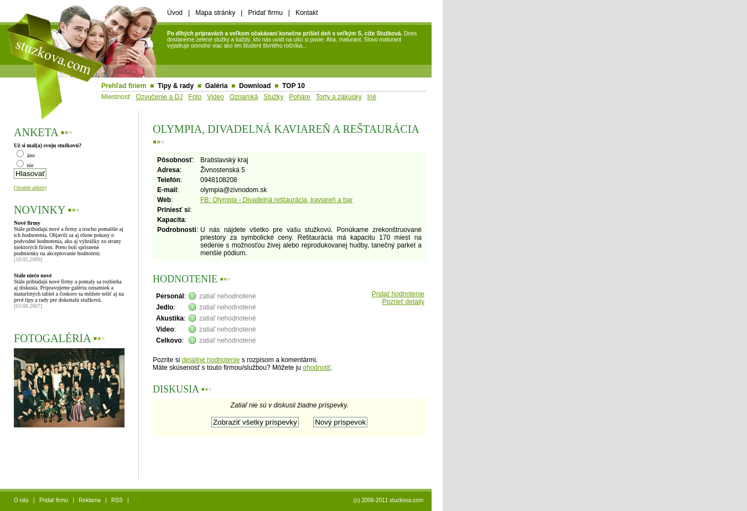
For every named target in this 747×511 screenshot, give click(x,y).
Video (215, 97)
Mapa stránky (215, 13)
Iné (371, 97)
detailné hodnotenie (211, 360)
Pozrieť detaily (403, 302)
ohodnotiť (317, 367)
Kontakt (306, 13)
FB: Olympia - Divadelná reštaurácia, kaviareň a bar (276, 200)
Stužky (273, 97)
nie (25, 165)
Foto (194, 97)
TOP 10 (293, 86)
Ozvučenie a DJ (159, 97)
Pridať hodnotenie (398, 294)
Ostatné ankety (30, 187)
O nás (21, 500)
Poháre (299, 97)
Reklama (89, 500)
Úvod (175, 13)
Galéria (216, 86)
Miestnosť (116, 97)
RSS (117, 500)
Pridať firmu (265, 13)
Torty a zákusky (339, 97)
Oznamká (244, 97)
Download (255, 86)
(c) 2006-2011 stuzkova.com (388, 500)
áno (26, 155)
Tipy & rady (176, 86)
